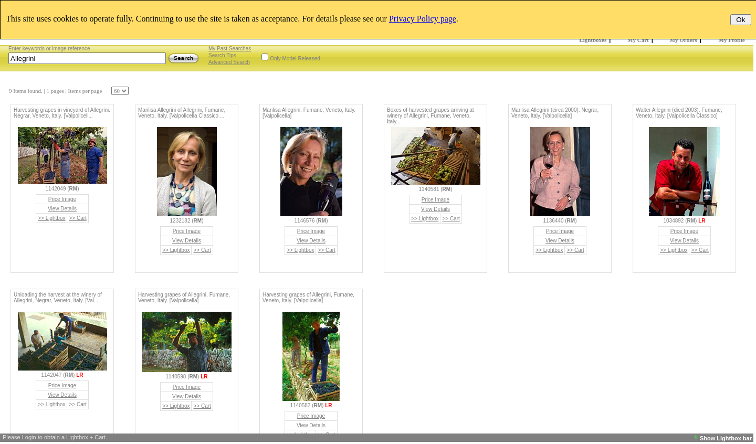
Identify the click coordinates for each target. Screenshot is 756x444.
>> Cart (77, 218)
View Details (62, 209)
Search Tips (222, 55)
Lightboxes (592, 40)
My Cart (638, 40)
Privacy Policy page (422, 18)
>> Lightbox (51, 218)
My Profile (732, 40)
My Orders (683, 40)
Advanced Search (229, 62)
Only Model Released (295, 58)
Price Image (62, 199)
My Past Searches (229, 48)
